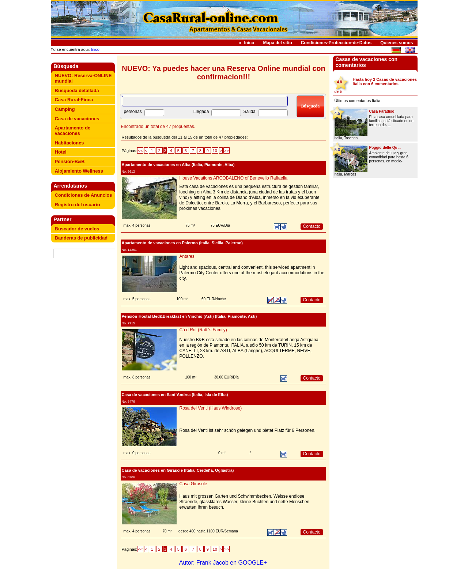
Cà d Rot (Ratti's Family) (203, 329)
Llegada (201, 111)
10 (215, 150)
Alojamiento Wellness (79, 171)
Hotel (61, 152)
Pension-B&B (70, 161)
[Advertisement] (84, 268)
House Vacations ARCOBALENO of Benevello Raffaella (234, 178)
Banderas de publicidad (81, 238)
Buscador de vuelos (77, 228)
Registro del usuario (77, 204)
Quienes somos (396, 42)
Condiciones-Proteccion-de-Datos (336, 42)
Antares (187, 256)
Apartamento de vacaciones (72, 130)
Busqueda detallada (77, 90)
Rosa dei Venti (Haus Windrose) (211, 408)
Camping (65, 109)
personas (133, 111)
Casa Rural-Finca (74, 99)
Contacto (311, 226)
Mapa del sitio (277, 42)
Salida (249, 111)
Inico (249, 42)
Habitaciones (69, 143)
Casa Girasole (193, 483)
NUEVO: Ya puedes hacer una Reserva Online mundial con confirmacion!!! (223, 72)
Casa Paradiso (382, 111)
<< (140, 150)
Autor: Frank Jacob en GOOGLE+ (223, 562)
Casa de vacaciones (77, 118)
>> (226, 150)
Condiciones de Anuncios (83, 195)
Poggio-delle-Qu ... (385, 148)
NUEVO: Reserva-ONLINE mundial (83, 78)
